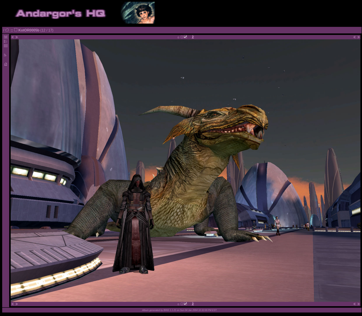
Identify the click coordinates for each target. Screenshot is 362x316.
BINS (166, 310)
